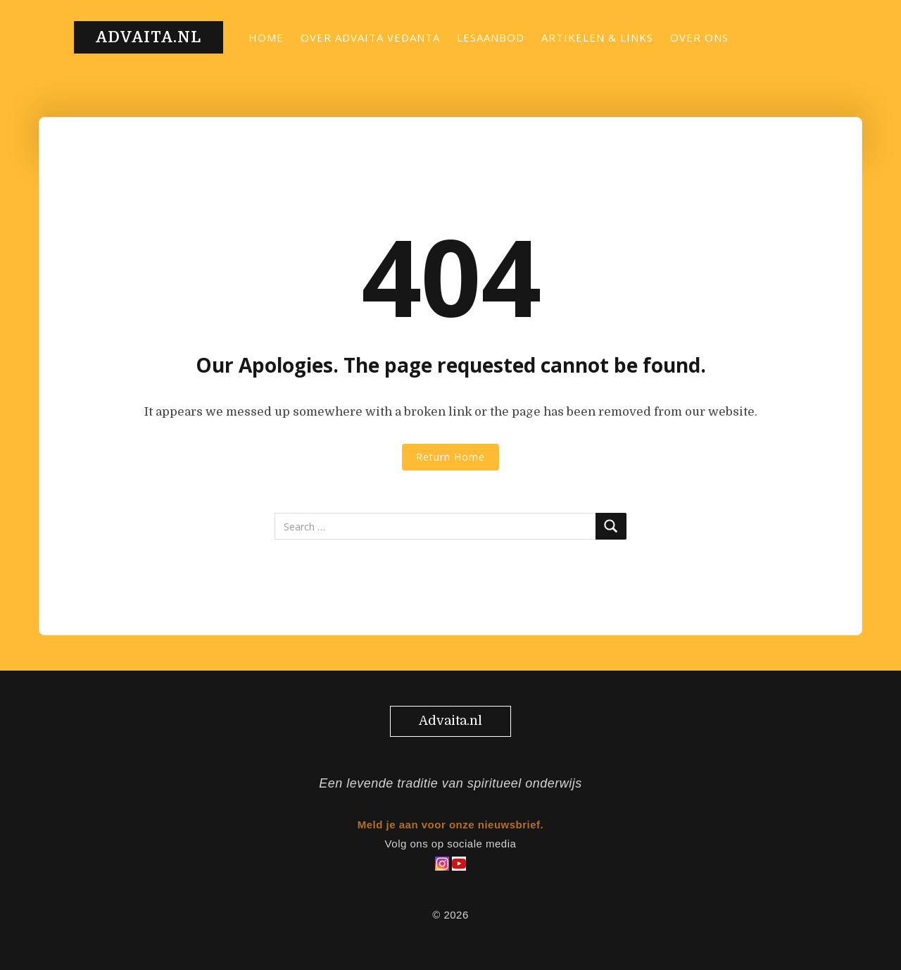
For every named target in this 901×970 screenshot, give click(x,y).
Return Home (450, 457)
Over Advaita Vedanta (370, 37)
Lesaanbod (490, 37)
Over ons (699, 37)
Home (266, 37)
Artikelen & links (597, 37)
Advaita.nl (148, 37)
